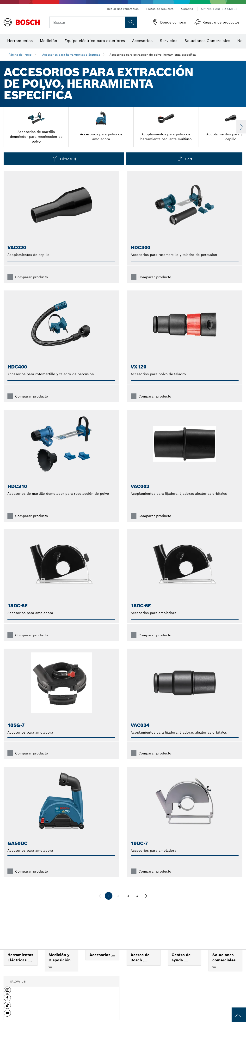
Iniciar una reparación (123, 9)
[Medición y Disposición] (50, 967)
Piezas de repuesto (159, 9)
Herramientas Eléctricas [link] (20, 957)
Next (241, 126)
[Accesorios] (113, 956)
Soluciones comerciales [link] (223, 957)
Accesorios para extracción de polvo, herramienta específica (153, 54)
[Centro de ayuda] (186, 961)
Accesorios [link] (100, 954)
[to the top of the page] (239, 1014)
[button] (7, 992)
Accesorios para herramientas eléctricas (71, 54)
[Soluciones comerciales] (214, 967)
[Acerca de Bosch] (145, 961)
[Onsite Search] (131, 22)
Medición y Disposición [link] (60, 957)
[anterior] (100, 896)
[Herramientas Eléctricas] (29, 961)
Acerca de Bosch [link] (139, 957)
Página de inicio (19, 54)
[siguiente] (146, 896)
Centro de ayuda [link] (181, 957)
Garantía (187, 9)
